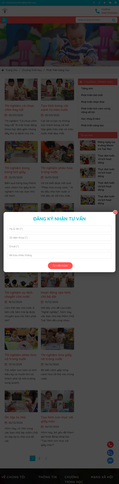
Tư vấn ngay (60, 265)
